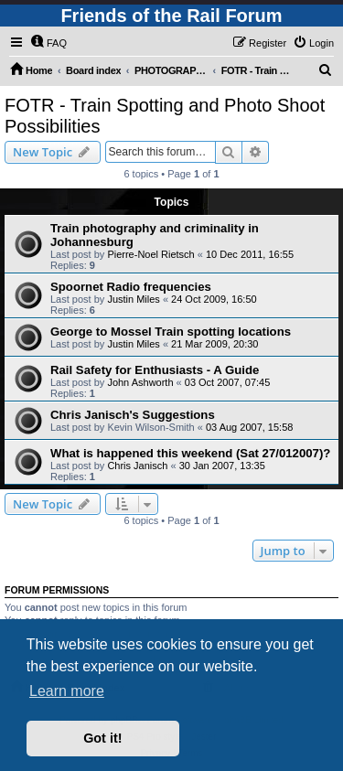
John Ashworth (140, 382)
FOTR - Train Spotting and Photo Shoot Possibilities (165, 115)
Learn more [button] (66, 691)
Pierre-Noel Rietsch (150, 254)
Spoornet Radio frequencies (130, 287)
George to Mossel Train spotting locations (170, 331)
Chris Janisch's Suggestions (132, 415)
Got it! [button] (102, 738)
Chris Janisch (137, 465)
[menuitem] (48, 43)
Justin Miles (133, 299)
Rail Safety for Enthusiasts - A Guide (154, 370)
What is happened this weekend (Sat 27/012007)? (190, 453)
